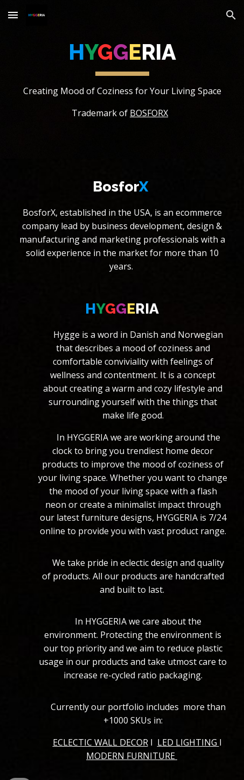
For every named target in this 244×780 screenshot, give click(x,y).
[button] (13, 15)
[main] (122, 79)
